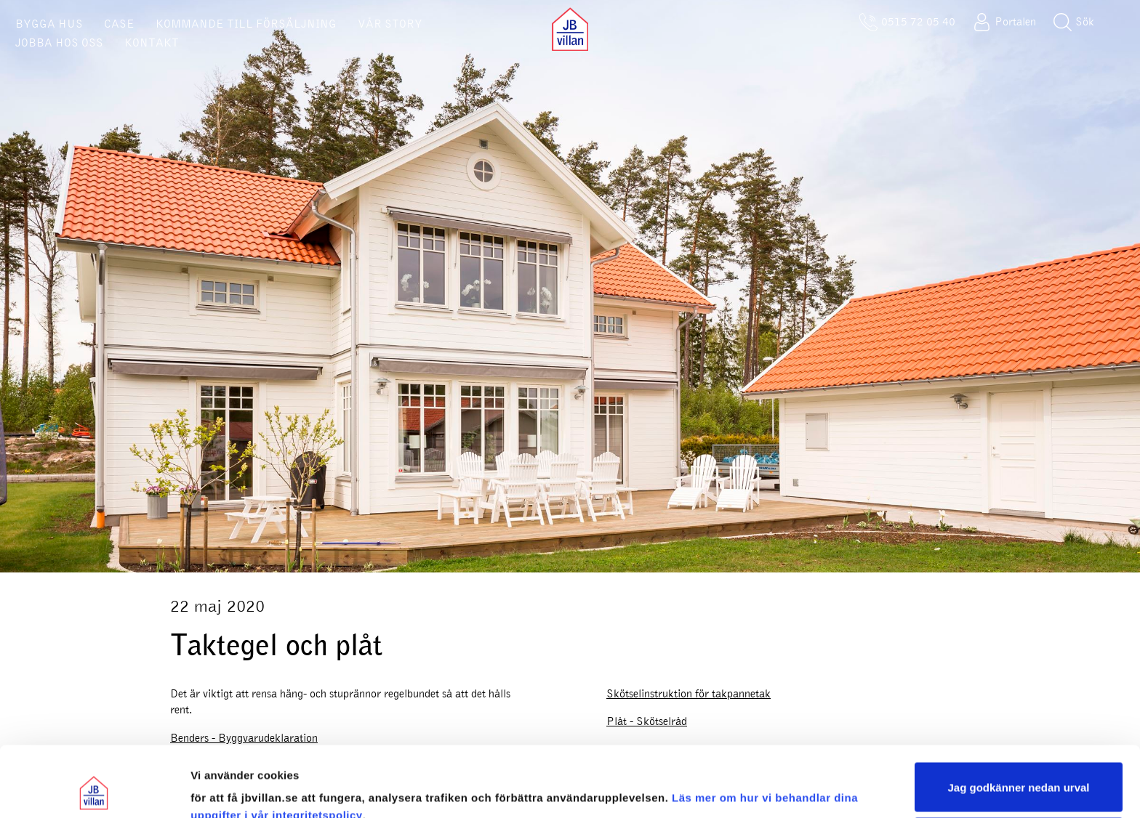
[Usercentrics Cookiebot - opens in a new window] (94, 790)
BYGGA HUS (49, 24)
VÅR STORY (390, 24)
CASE (119, 24)
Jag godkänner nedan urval (1018, 721)
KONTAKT (151, 42)
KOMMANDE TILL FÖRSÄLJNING (246, 24)
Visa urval (216, 789)
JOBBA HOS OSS (59, 42)
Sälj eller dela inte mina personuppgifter (1018, 776)
